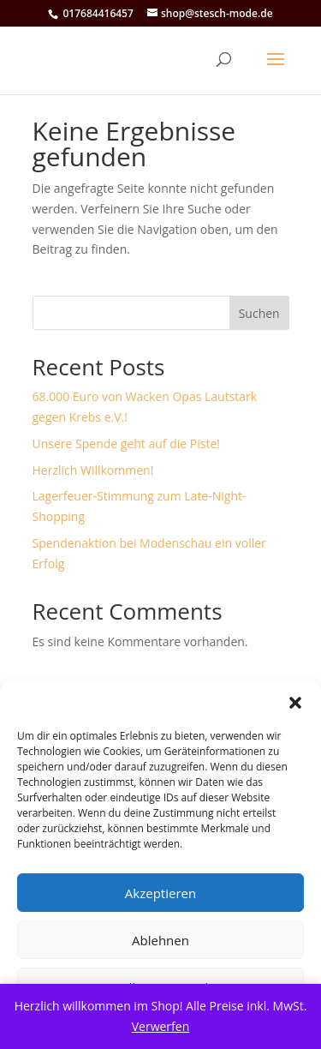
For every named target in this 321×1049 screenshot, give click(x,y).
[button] (295, 702)
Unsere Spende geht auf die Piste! (126, 443)
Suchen (259, 313)
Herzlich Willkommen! (93, 470)
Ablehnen (160, 940)
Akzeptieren (160, 893)
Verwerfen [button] (161, 1026)
